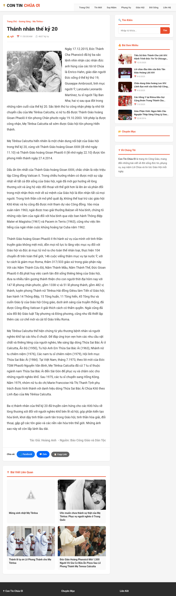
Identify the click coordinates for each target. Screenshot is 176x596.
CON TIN (21, 5)
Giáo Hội (140, 7)
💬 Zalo (43, 454)
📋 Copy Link (60, 454)
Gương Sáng (25, 21)
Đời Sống (153, 7)
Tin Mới (98, 7)
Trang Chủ (84, 7)
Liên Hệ (167, 7)
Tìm (165, 30)
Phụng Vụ (126, 7)
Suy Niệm (111, 7)
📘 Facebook (25, 454)
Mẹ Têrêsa (38, 21)
